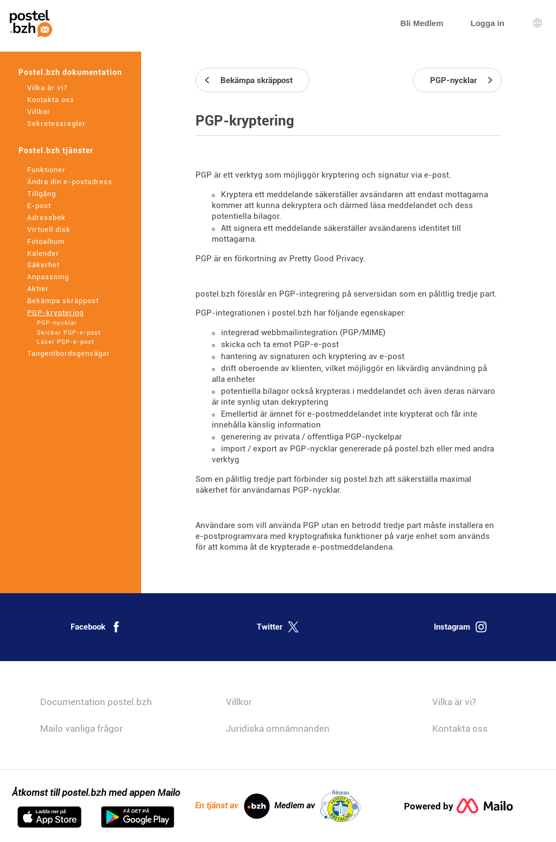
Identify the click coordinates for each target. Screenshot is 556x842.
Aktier (38, 289)
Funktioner (46, 170)
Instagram (460, 626)
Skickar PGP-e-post (69, 332)
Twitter (278, 626)
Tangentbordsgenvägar (68, 353)
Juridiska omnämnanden (278, 728)
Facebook (96, 626)
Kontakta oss (50, 100)
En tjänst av (232, 806)
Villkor (38, 112)
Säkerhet (43, 265)
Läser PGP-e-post (65, 341)
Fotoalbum (46, 241)
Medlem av (317, 806)
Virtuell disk (49, 229)
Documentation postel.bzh (96, 701)
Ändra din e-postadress (69, 182)
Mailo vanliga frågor (81, 728)
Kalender (43, 253)
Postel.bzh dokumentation (70, 72)
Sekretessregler (56, 124)
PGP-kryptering (55, 313)
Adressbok (46, 217)
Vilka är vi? (47, 88)
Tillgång (41, 194)
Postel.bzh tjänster (55, 150)
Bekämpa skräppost (63, 301)
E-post (39, 206)
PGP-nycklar (57, 322)
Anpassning (48, 277)
